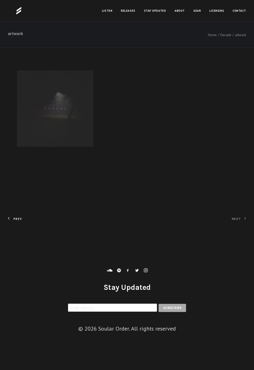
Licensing (216, 10)
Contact (239, 10)
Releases (128, 10)
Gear (197, 10)
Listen (107, 10)
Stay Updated (155, 10)
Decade (225, 35)
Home (212, 35)
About (180, 10)
